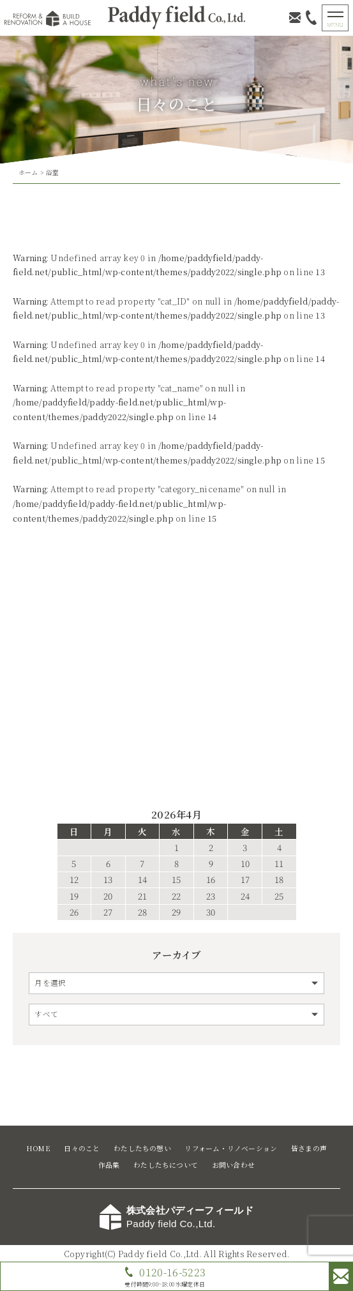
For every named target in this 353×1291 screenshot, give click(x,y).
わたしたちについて (165, 1165)
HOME (38, 1148)
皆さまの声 (309, 1148)
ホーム (28, 172)
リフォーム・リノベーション (230, 1148)
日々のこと (82, 1148)
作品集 (109, 1165)
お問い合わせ (233, 1165)
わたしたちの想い (142, 1148)
